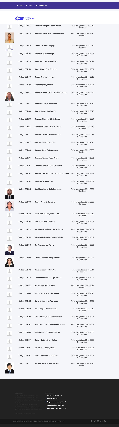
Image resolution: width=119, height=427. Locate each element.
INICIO (19, 5)
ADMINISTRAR (41, 5)
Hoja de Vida (9, 50)
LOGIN (28, 5)
